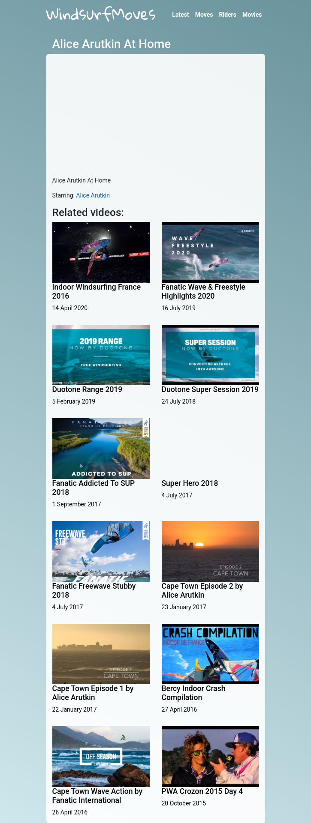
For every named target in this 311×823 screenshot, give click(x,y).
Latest (180, 14)
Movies (252, 14)
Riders (227, 14)
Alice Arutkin (93, 195)
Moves (204, 14)
